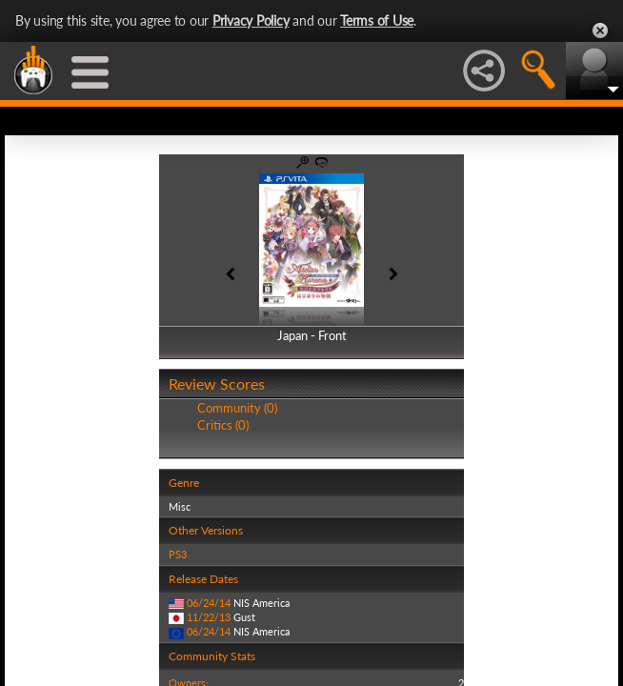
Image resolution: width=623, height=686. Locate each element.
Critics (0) (223, 425)
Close (600, 30)
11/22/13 (209, 617)
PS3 (178, 554)
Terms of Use (376, 20)
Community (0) (237, 407)
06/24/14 (209, 602)
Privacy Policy (251, 20)
